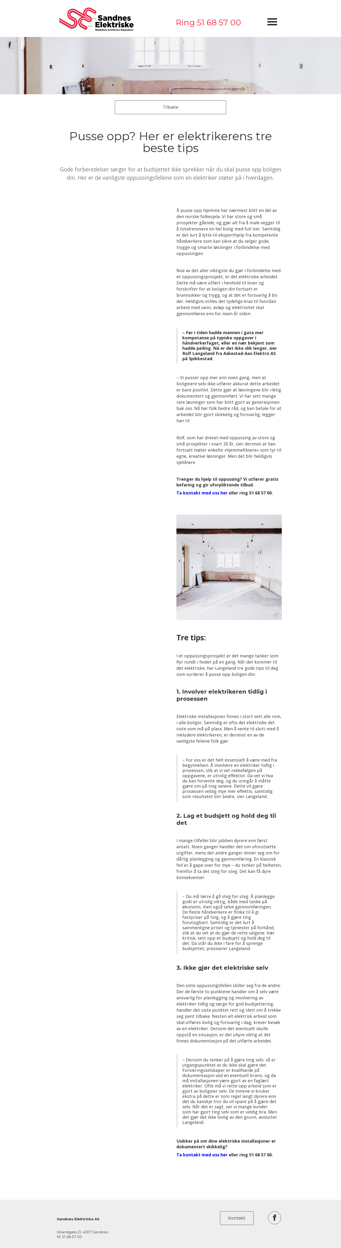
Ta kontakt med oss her (202, 493)
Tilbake (171, 107)
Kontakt (236, 1218)
